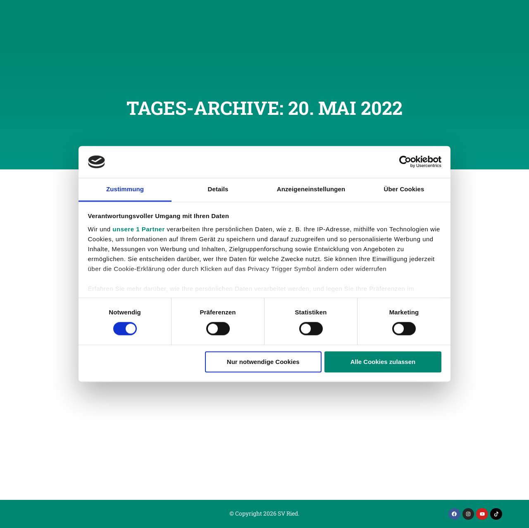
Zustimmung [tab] (125, 189)
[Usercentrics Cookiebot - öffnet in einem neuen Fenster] (405, 162)
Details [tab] (218, 189)
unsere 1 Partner (138, 229)
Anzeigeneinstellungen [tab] (311, 189)
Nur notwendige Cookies (263, 361)
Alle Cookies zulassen (383, 361)
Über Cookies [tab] (404, 189)
